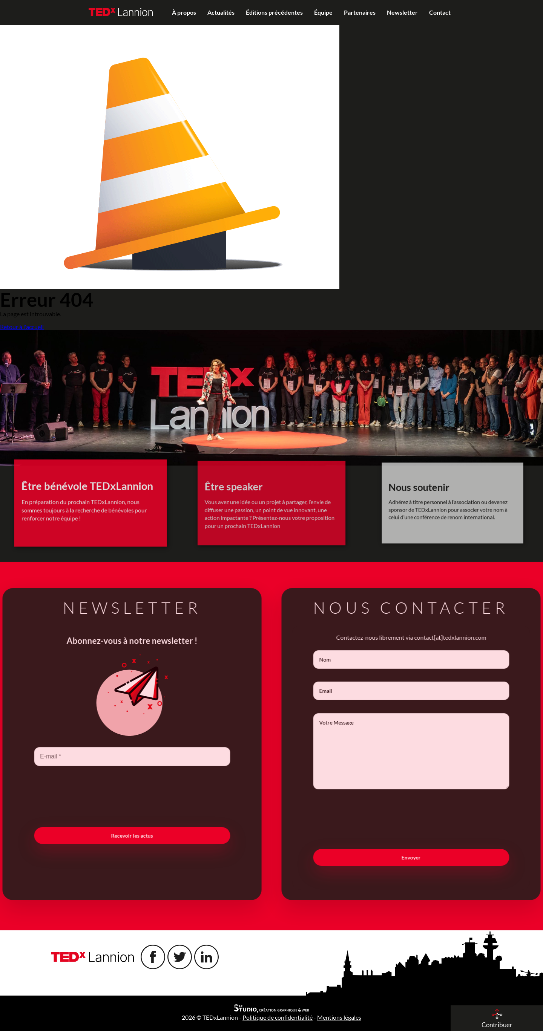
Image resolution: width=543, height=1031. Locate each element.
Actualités (221, 12)
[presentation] (118, 795)
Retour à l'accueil (22, 327)
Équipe (323, 12)
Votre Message (425, 751)
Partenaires (360, 12)
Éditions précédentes (274, 12)
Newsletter (402, 12)
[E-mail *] (118, 756)
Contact (440, 12)
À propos (184, 12)
